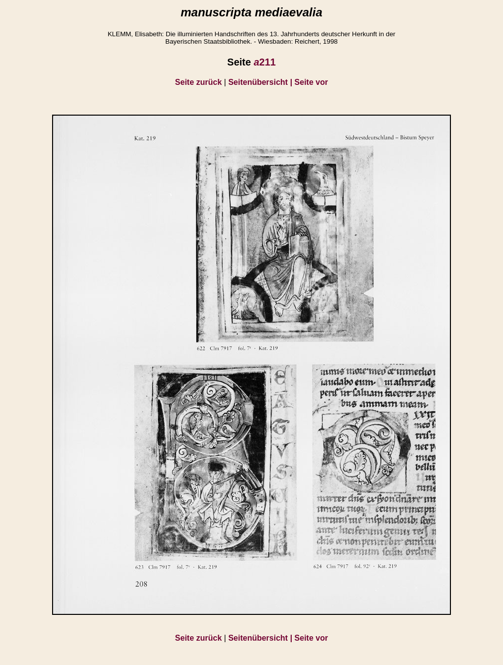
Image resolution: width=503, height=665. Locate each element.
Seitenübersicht (261, 82)
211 (264, 62)
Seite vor (311, 82)
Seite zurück (198, 82)
